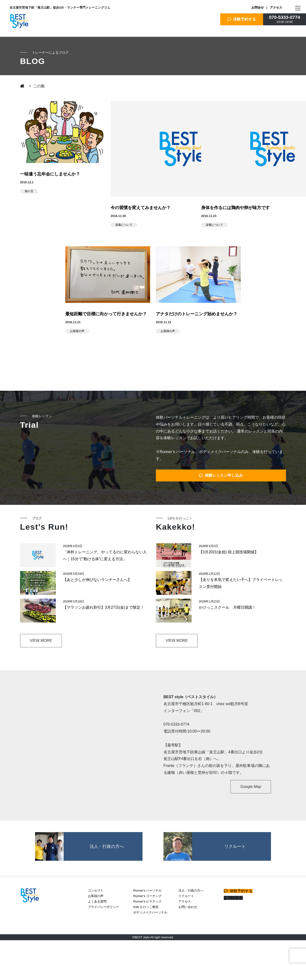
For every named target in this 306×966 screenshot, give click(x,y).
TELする (233, 898)
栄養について (124, 225)
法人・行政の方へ (190, 890)
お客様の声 (77, 331)
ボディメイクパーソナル (150, 912)
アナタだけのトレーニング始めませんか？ (196, 313)
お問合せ (257, 7)
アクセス (276, 7)
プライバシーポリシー (103, 907)
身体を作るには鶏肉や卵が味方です (235, 207)
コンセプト (95, 890)
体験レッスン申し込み (221, 475)
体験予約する (241, 19)
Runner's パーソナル (147, 890)
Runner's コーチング (147, 896)
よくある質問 (97, 901)
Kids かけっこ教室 (145, 907)
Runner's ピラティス (147, 901)
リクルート (186, 896)
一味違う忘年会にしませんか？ (50, 174)
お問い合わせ (187, 907)
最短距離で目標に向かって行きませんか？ (106, 313)
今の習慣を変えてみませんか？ (141, 207)
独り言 (29, 191)
